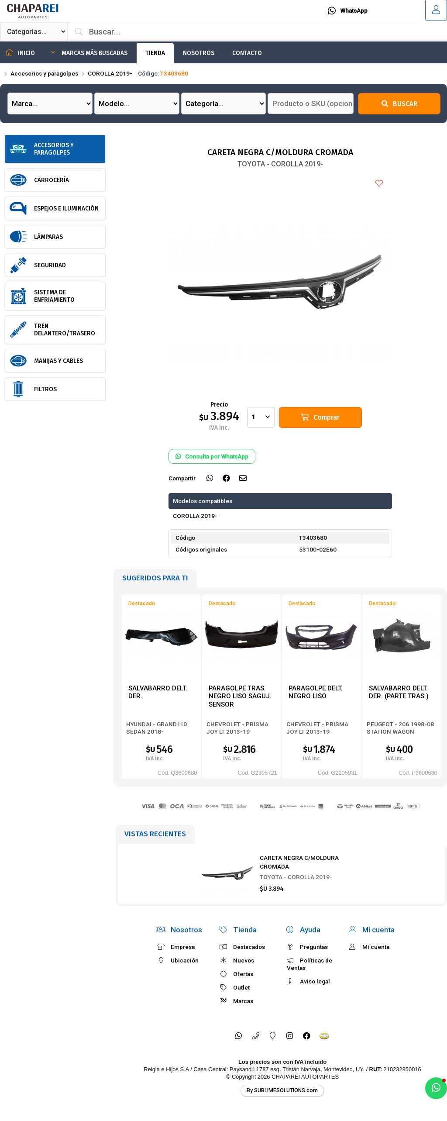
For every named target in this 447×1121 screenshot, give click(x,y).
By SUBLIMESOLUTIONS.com (282, 1090)
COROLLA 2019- (110, 73)
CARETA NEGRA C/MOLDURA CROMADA (299, 862)
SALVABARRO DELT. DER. (157, 692)
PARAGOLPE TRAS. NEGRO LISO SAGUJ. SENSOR (240, 696)
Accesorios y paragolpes (44, 73)
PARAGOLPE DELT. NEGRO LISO (316, 692)
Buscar (399, 104)
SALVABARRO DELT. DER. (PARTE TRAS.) (399, 692)
